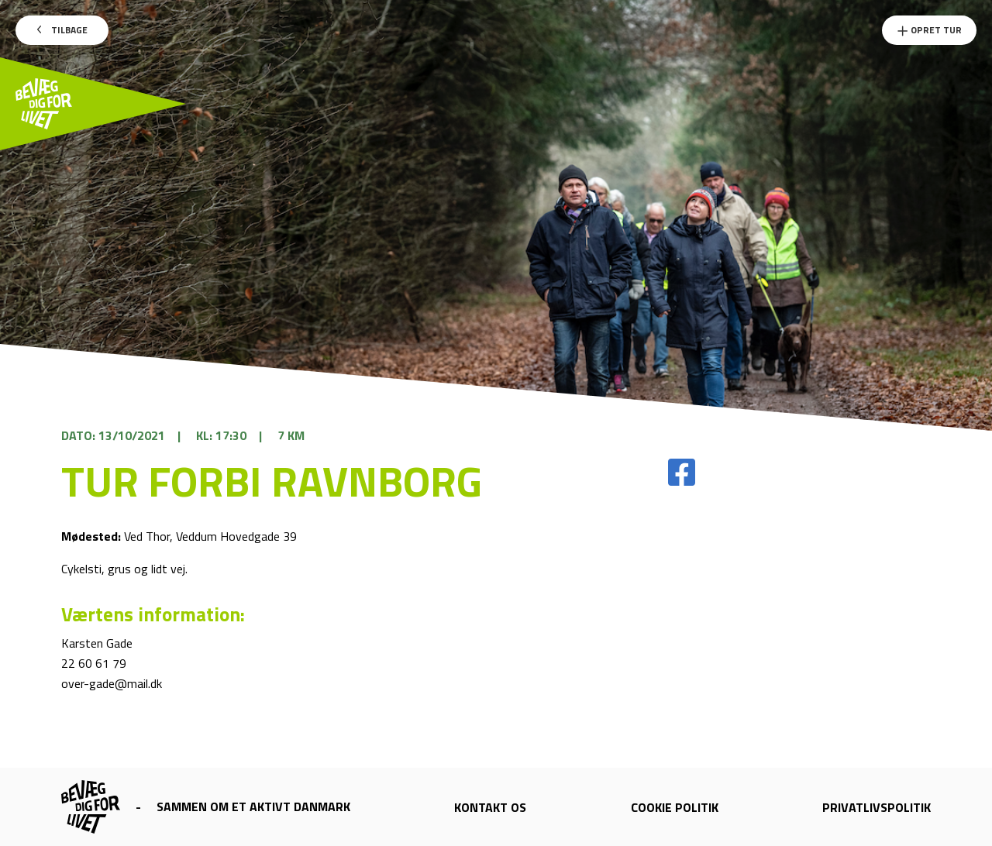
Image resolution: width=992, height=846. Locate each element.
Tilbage (62, 29)
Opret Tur (929, 29)
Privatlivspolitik (876, 807)
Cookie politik (674, 807)
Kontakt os (490, 807)
